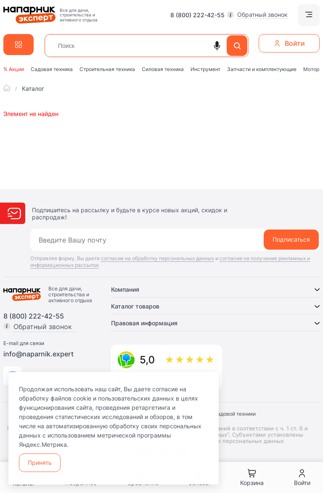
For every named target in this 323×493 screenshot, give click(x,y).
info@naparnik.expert (38, 354)
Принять (40, 462)
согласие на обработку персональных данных (157, 258)
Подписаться (291, 239)
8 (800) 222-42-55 (197, 15)
